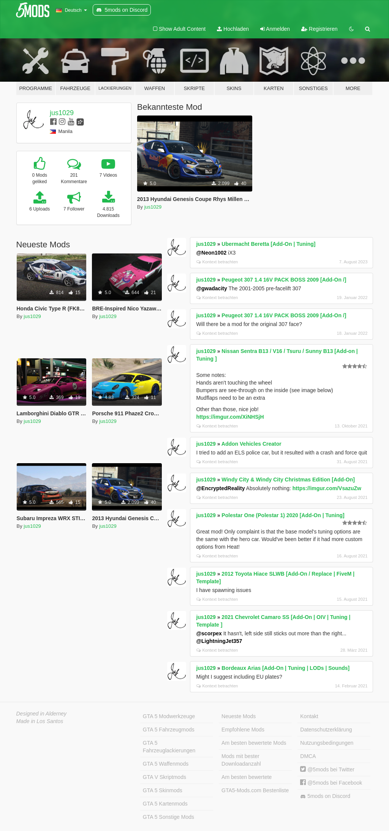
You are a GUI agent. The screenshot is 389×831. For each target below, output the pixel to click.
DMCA (308, 756)
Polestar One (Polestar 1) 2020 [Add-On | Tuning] (282, 515)
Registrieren (319, 29)
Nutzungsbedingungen (326, 743)
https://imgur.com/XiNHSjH (230, 417)
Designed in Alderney (41, 714)
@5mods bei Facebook (331, 782)
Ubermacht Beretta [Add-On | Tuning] (268, 244)
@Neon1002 (211, 253)
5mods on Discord (325, 796)
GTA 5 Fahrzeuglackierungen (169, 746)
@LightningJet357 (219, 641)
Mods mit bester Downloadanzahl (241, 760)
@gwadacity (211, 288)
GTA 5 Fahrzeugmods (168, 730)
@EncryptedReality (220, 488)
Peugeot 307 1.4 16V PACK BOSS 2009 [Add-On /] (283, 280)
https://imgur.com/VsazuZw (327, 488)
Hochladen (233, 29)
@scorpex (208, 633)
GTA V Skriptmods (164, 777)
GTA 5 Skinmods (162, 790)
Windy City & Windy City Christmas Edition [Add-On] (288, 479)
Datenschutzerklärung (326, 730)
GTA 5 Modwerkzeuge (169, 716)
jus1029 (62, 113)
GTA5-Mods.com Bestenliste (255, 790)
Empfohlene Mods (242, 730)
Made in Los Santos (39, 721)
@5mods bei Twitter (327, 769)
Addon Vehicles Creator (251, 444)
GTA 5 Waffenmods (165, 764)
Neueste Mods (238, 716)
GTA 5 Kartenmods (165, 804)
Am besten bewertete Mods (253, 743)
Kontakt (309, 716)
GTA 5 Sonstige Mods (168, 817)
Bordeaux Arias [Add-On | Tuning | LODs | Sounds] (285, 668)
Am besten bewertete (246, 777)
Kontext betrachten (217, 262)
